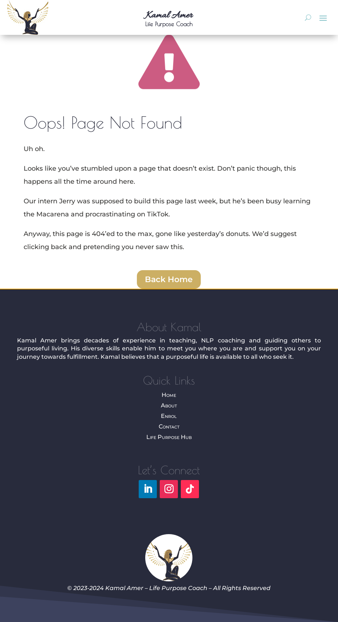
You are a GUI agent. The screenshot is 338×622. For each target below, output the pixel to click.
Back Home (169, 279)
